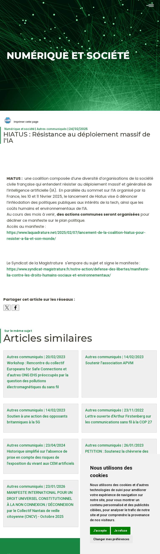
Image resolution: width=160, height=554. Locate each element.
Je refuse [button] (120, 530)
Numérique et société (19, 129)
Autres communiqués (52, 129)
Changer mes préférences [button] (111, 539)
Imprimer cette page (21, 122)
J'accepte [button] (100, 530)
